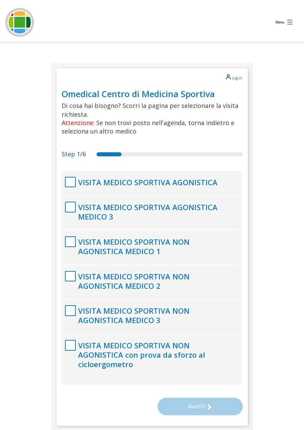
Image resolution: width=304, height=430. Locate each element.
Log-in (237, 78)
